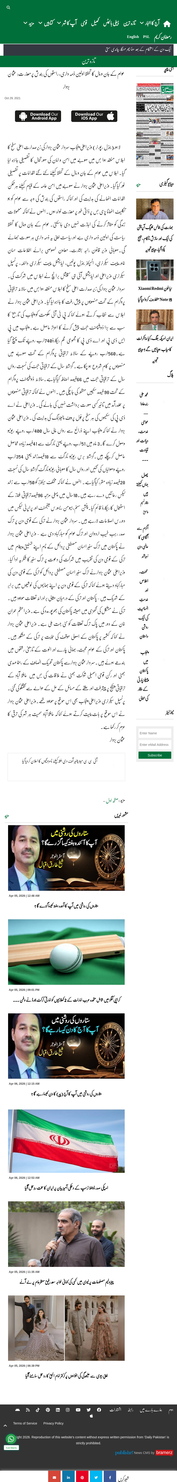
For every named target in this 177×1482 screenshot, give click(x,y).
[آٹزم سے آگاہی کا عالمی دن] (162, 536)
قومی (84, 23)
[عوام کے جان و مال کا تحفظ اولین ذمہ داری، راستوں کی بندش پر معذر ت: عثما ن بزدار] (110, 1476)
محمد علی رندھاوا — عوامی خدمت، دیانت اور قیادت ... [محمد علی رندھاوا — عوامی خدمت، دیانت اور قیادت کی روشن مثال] (142, 427)
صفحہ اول (112, 800)
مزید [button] (28, 23)
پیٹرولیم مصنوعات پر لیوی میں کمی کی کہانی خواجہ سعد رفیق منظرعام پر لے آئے (66, 1282)
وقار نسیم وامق (144, 507)
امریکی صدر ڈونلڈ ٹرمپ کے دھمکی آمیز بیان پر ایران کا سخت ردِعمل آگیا (66, 1188)
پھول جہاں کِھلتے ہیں (142, 484)
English (133, 37)
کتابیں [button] (45, 23)
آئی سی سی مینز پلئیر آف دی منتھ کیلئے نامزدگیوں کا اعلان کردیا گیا (59, 761)
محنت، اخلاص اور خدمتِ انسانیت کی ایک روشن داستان (142, 604)
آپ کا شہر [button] (67, 23)
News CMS (142, 1452)
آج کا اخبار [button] (149, 23)
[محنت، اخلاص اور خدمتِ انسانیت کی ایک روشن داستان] (162, 579)
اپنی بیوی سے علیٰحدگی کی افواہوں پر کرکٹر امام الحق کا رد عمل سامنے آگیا (66, 1376)
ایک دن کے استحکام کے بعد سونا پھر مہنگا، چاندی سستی (138, 49)
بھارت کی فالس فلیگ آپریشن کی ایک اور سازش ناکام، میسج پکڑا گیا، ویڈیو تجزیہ (155, 238)
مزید (7, 816)
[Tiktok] (35, 1410)
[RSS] (25, 1410)
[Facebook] (96, 1410)
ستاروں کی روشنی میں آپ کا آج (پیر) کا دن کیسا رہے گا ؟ (66, 1094)
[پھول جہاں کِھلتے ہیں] (162, 483)
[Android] (14, 1410)
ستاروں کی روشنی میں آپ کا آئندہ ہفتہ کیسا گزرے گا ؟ (66, 906)
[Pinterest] (45, 1410)
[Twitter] (86, 1410)
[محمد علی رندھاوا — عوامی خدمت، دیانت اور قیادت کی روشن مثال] (162, 402)
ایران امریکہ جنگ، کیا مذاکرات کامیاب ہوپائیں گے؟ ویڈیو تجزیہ (154, 349)
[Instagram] (65, 1410)
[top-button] (5, 1426)
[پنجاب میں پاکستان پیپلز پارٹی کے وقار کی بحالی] (162, 660)
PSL (146, 37)
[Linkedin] (55, 1410)
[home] (167, 24)
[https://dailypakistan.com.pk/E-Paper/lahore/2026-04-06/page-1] (155, 125)
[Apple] (88, 1416)
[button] (9, 7)
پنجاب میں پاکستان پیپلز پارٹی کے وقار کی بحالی (142, 675)
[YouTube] (75, 1410)
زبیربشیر (145, 555)
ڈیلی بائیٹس (111, 23)
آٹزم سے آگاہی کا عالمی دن (142, 537)
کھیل (95, 23)
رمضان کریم (162, 37)
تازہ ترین (129, 23)
